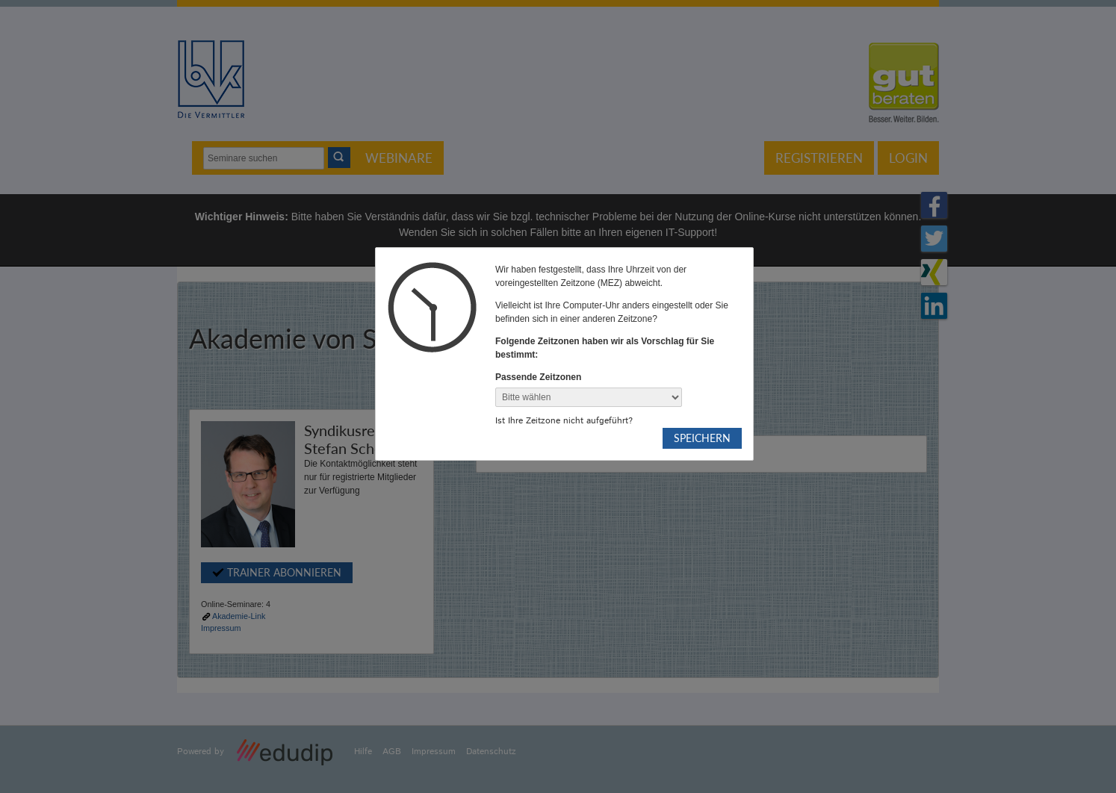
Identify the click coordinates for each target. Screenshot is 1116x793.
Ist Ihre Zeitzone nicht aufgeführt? (564, 420)
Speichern (702, 438)
